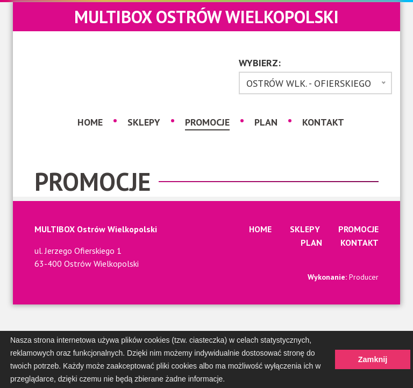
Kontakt (323, 122)
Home (90, 122)
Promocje (207, 121)
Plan (265, 122)
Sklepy (143, 122)
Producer (364, 277)
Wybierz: (260, 63)
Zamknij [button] (372, 359)
